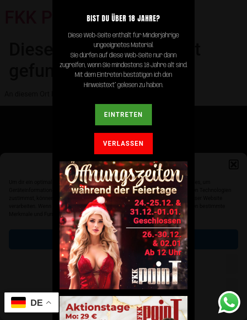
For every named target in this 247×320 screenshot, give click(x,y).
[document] (123, 160)
